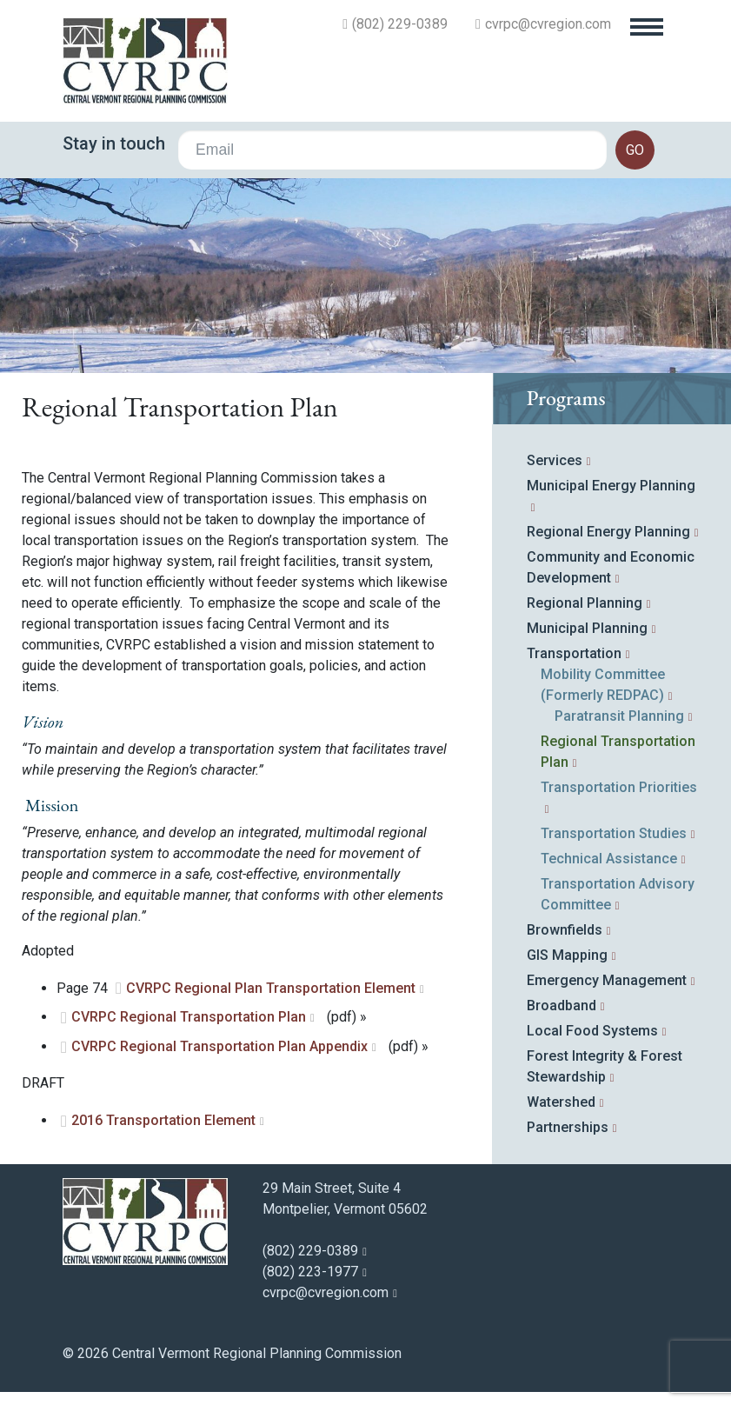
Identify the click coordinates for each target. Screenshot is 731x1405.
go (635, 150)
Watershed (561, 1102)
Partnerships (567, 1127)
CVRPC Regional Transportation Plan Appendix (219, 1046)
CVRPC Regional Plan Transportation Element (270, 988)
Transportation (574, 653)
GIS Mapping (567, 955)
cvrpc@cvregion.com (548, 24)
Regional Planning (584, 603)
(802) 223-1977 (310, 1271)
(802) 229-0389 (400, 24)
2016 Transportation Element (163, 1120)
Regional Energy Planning (608, 531)
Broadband (561, 1005)
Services (554, 460)
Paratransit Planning (619, 716)
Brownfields (564, 930)
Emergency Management (607, 980)
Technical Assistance (609, 858)
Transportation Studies (614, 833)
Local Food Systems (592, 1030)
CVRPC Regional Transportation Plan (188, 1017)
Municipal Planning (587, 628)
